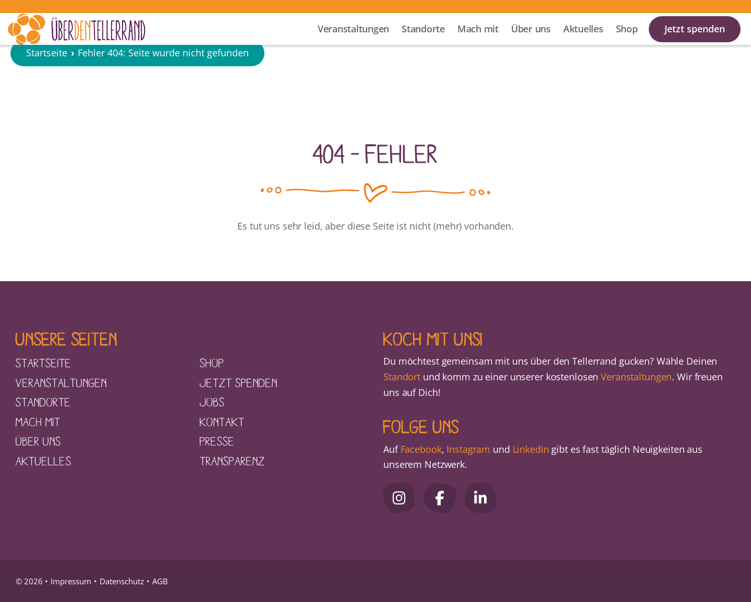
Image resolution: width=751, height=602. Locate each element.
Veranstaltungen (353, 42)
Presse (217, 441)
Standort (401, 376)
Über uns (531, 42)
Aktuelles (583, 42)
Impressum (71, 581)
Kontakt (222, 421)
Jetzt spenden (694, 42)
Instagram (468, 449)
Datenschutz (122, 581)
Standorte (423, 42)
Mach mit (478, 42)
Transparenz (232, 460)
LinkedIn (529, 449)
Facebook (421, 449)
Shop (627, 42)
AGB (160, 581)
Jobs (212, 401)
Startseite (46, 85)
